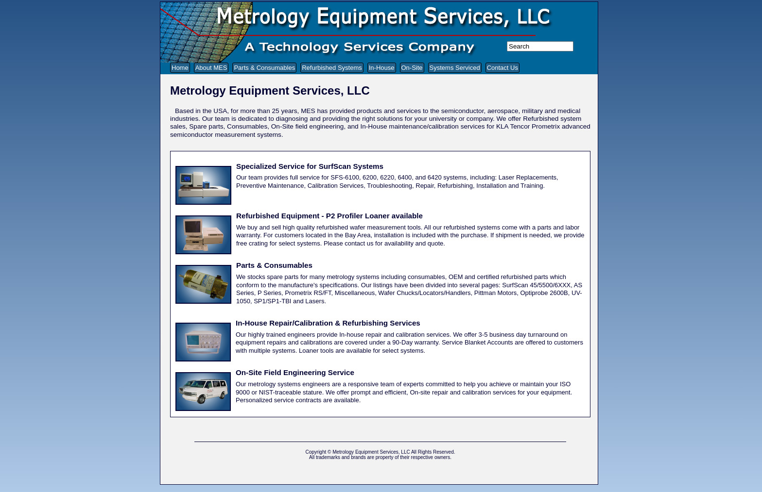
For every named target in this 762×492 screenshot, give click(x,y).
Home (180, 67)
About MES (211, 67)
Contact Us (502, 67)
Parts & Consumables (264, 67)
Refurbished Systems (332, 67)
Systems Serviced (455, 67)
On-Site (412, 67)
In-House (382, 67)
